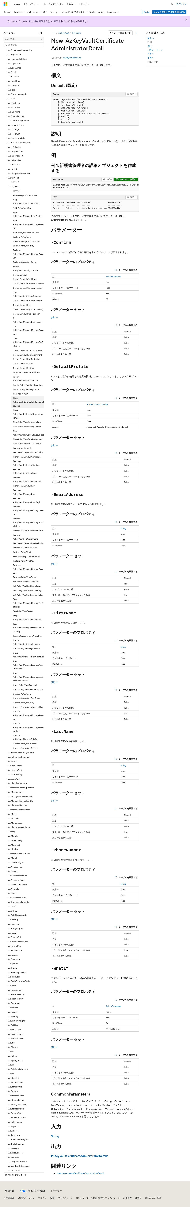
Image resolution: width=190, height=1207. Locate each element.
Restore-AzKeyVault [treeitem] (22, 552)
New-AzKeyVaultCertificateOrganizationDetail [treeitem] (28, 414)
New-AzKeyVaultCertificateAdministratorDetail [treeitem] (28, 402)
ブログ (41, 1197)
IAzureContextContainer (97, 404)
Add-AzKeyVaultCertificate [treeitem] (25, 195)
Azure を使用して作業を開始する (169, 12)
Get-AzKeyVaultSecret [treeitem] (23, 363)
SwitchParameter (113, 276)
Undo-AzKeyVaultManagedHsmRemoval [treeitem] (28, 654)
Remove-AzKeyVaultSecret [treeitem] (25, 547)
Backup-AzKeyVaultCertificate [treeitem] (26, 241)
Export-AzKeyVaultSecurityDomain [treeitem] (25, 268)
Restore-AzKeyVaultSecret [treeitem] (25, 577)
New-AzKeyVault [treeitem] (20, 393)
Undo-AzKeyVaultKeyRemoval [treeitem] (26, 648)
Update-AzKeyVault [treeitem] (22, 693)
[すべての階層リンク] (53, 32)
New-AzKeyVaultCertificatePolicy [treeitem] (27, 422)
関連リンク (153, 61)
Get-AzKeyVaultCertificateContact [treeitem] (28, 283)
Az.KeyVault (63, 32)
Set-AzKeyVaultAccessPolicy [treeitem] (25, 581)
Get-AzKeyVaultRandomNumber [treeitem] (27, 350)
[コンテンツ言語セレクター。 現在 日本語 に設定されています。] (10, 1190)
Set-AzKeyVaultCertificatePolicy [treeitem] (27, 590)
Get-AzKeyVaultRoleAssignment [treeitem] (27, 354)
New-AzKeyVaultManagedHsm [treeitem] (27, 426)
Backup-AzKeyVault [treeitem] (22, 236)
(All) (54, 317)
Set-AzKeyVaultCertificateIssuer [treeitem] (27, 585)
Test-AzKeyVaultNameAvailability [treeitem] (28, 635)
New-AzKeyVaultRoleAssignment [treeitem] (28, 439)
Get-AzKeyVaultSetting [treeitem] (23, 368)
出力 (151, 57)
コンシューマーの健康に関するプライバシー (97, 1197)
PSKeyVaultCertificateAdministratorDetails (79, 1156)
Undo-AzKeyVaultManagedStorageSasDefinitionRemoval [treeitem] (28, 677)
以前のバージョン (26, 1197)
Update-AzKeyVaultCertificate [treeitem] (26, 698)
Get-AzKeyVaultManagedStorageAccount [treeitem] (28, 330)
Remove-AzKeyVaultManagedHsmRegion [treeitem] (27, 500)
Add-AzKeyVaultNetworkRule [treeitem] (26, 232)
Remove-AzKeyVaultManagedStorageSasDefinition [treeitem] (28, 522)
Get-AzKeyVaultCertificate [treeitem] (25, 279)
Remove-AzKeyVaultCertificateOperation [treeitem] (27, 479)
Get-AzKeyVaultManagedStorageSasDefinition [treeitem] (28, 342)
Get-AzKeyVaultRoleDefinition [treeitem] (26, 359)
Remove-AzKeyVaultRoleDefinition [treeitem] (28, 543)
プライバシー (64, 1197)
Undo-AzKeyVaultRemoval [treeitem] (25, 685)
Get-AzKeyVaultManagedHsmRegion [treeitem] (27, 320)
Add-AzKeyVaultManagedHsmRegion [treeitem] (27, 214)
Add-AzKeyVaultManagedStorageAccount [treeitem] (28, 224)
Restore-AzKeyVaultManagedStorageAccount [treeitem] (28, 569)
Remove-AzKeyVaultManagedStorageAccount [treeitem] (28, 510)
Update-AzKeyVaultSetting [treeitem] (25, 748)
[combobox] (24, 39)
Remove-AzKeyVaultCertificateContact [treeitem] (26, 463)
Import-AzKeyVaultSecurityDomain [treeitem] (25, 378)
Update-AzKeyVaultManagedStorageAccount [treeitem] (28, 715)
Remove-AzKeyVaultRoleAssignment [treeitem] (25, 536)
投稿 (52, 1197)
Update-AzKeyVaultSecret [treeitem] (25, 743)
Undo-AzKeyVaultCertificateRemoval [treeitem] (26, 642)
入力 (151, 54)
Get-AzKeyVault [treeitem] (20, 274)
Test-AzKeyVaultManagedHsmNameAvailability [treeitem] (28, 627)
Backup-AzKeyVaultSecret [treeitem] (25, 262)
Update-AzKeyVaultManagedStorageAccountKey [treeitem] (28, 727)
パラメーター (155, 50)
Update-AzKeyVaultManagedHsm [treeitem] (28, 707)
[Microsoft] (5, 4)
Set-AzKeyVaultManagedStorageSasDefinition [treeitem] (28, 603)
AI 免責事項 (9, 1197)
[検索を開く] (172, 4)
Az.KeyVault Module (72, 57)
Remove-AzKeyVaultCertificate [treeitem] (27, 456)
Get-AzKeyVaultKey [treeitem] (22, 305)
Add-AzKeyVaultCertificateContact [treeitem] (26, 201)
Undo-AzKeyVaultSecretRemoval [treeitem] (28, 689)
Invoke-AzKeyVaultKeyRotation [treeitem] (27, 389)
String (123, 528)
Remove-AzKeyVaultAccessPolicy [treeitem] (28, 452)
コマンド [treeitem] (15, 182)
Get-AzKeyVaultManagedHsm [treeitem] (26, 313)
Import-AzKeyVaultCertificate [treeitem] (26, 372)
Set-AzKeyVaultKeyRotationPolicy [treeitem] (28, 594)
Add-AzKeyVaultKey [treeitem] (22, 207)
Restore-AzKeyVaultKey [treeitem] (23, 560)
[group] (95, 186)
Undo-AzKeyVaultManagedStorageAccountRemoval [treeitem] (28, 665)
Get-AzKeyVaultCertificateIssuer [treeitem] (27, 287)
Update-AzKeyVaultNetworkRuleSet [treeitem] (25, 737)
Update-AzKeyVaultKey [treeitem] (23, 702)
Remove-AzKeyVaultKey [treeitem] (24, 485)
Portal (146, 12)
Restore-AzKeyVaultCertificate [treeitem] (26, 556)
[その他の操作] (136, 32)
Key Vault (76, 32)
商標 (137, 1197)
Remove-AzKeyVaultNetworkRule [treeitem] (28, 530)
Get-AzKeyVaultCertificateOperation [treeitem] (27, 294)
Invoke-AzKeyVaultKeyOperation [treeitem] (28, 385)
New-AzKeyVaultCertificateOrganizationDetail (80, 1173)
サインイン (181, 4)
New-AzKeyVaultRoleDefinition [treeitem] (27, 443)
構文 (151, 38)
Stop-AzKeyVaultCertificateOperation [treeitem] (27, 617)
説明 (150, 42)
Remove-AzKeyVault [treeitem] (22, 448)
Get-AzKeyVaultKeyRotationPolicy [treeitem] (28, 309)
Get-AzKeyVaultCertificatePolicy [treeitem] (27, 300)
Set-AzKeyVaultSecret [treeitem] (23, 611)
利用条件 (127, 1197)
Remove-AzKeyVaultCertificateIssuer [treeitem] (25, 471)
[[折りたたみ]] (40, 33)
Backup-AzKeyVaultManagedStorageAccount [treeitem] (28, 254)
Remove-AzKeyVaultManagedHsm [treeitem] (24, 492)
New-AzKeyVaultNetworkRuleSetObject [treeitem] (28, 432)
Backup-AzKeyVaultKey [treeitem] (23, 245)
